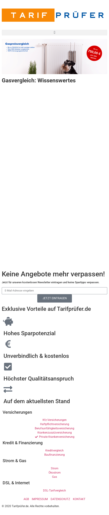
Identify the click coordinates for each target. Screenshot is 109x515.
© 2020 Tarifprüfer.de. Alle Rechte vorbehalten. (31, 506)
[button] (54, 32)
